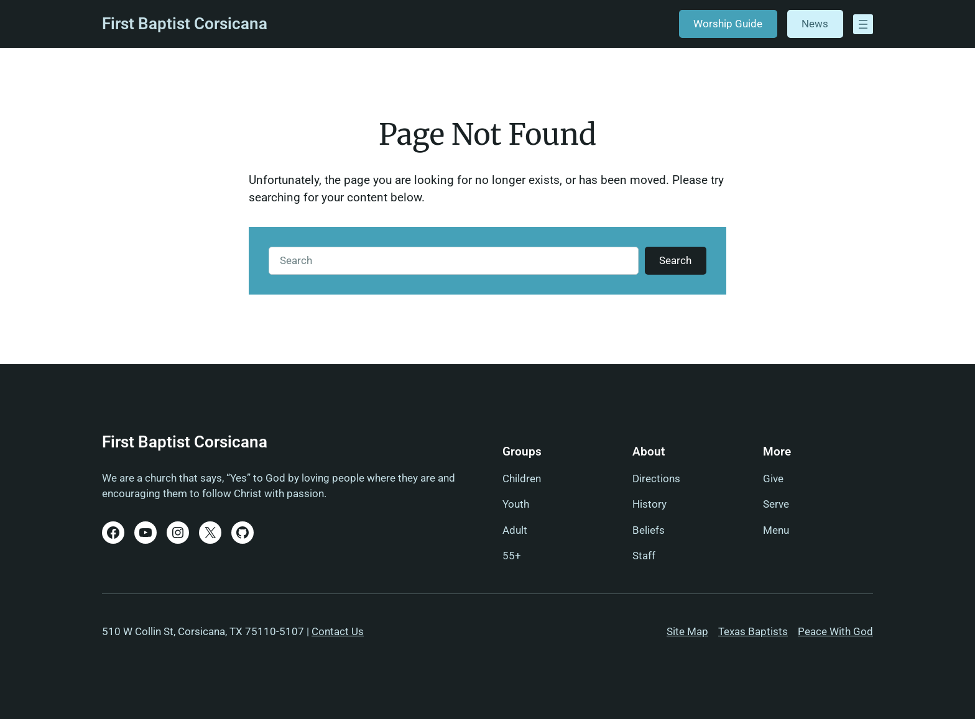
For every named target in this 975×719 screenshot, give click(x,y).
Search (675, 260)
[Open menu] (863, 24)
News (815, 23)
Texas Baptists (753, 631)
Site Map (687, 631)
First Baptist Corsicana (184, 23)
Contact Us (338, 631)
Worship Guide (727, 23)
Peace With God (835, 631)
